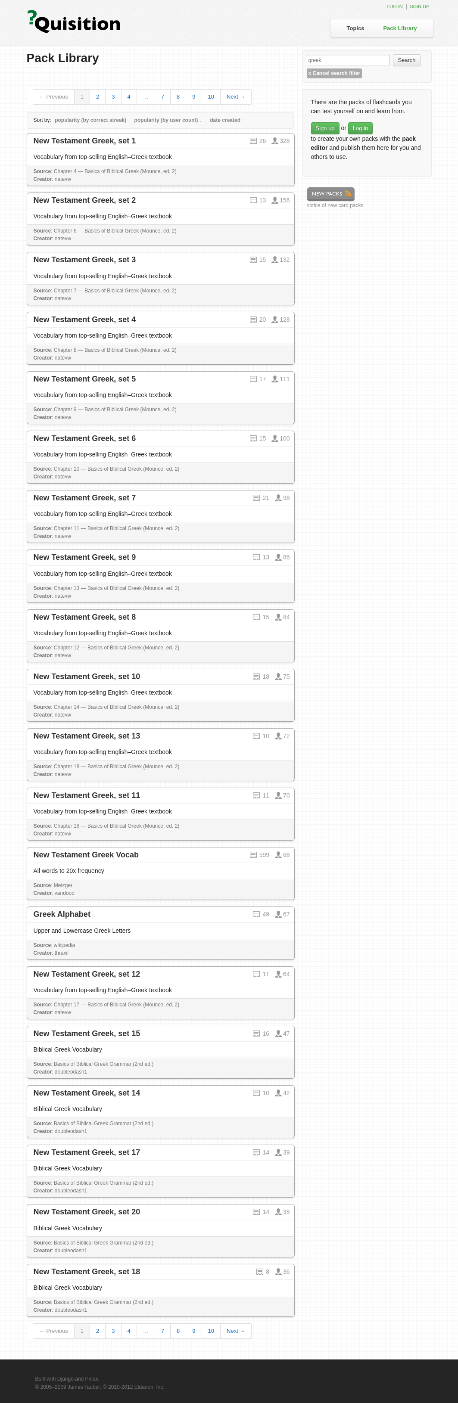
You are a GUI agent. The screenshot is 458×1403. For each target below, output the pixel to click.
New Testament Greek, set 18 (87, 1271)
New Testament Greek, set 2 (85, 200)
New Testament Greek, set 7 (85, 498)
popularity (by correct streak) (90, 120)
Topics (356, 28)
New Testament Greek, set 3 (85, 259)
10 (211, 96)
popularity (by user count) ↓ (168, 120)
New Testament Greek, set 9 (85, 557)
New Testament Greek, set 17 (87, 1152)
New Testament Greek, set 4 (85, 319)
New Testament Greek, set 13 (87, 736)
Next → (236, 96)
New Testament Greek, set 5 (85, 379)
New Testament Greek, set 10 (87, 676)
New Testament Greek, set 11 (87, 795)
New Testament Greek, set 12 (87, 974)
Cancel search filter (334, 73)
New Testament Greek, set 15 (87, 1033)
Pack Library (400, 28)
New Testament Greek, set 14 (87, 1093)
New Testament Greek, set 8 (85, 617)
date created (225, 120)
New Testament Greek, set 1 (85, 141)
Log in (395, 6)
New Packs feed (331, 194)
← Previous (53, 96)
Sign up (419, 6)
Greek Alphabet (62, 914)
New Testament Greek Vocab (86, 854)
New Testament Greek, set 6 (85, 438)
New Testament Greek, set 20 (87, 1211)
